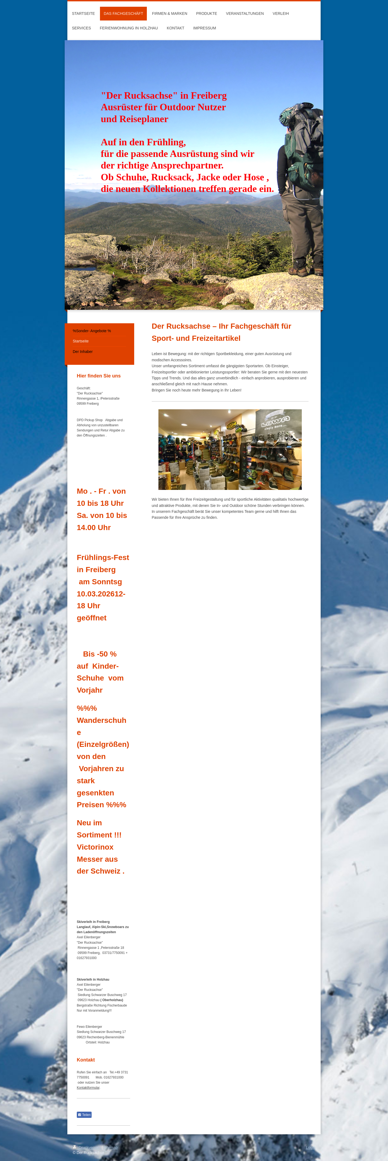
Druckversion (87, 1147)
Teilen (84, 1115)
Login (310, 1147)
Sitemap (110, 1147)
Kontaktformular (88, 1088)
